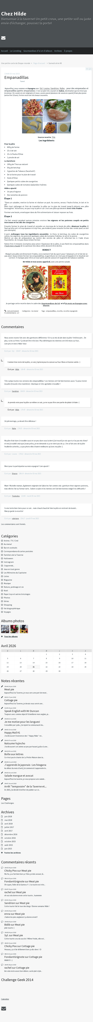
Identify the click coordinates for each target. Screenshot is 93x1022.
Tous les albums (11, 636)
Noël (6, 590)
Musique (7, 583)
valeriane (15, 518)
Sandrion (54, 88)
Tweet (22, 81)
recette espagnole (70, 311)
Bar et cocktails (10, 548)
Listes (6, 576)
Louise (46, 88)
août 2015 (8, 845)
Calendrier (5, 999)
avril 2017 (8, 831)
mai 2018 (8, 820)
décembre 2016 (10, 834)
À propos (68, 51)
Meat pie (9, 689)
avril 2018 (8, 824)
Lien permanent (11, 311)
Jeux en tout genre (12, 569)
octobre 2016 (10, 838)
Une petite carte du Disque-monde (15, 63)
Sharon (14, 473)
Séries (6, 601)
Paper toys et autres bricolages (17, 594)
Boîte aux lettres (13, 754)
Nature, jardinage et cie (14, 587)
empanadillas (51, 311)
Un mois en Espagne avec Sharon (65, 304)
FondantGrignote (14, 881)
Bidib (7, 924)
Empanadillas (16, 77)
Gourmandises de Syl (50, 303)
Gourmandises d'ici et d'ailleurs (37, 51)
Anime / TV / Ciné (11, 540)
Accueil (4, 51)
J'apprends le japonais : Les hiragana (25, 765)
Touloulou (16, 496)
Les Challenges (7, 803)
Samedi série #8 (55, 63)
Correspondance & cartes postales (18, 551)
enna (7, 913)
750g (53, 137)
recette (60, 311)
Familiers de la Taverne (13, 555)
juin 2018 (8, 816)
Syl (41, 88)
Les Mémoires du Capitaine (15, 573)
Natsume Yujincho (14, 743)
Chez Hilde (13, 13)
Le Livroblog (15, 51)
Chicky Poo (10, 870)
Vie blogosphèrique (12, 608)
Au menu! (34, 311)
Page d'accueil (39, 63)
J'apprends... (9, 565)
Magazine (8, 580)
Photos (7, 597)
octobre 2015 (10, 841)
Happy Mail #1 (12, 732)
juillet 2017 (9, 827)
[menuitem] (5, 50)
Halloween (8, 558)
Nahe (62, 88)
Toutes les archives (12, 853)
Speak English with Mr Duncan (21, 711)
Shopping (8, 605)
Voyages (7, 612)
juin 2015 (8, 849)
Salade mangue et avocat (18, 775)
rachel (7, 892)
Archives (58, 51)
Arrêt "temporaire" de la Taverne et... (25, 786)
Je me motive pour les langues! (22, 721)
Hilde (17, 369)
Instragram (9, 562)
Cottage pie (10, 700)
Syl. (6, 935)
